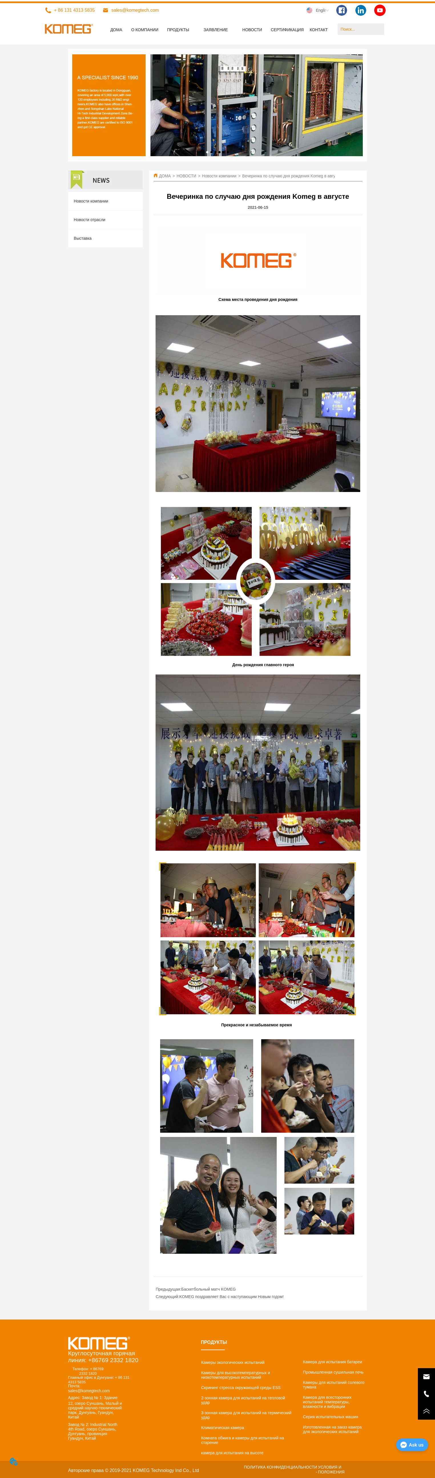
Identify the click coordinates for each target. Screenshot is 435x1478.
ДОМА (165, 176)
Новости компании (219, 176)
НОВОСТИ (186, 176)
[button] (178, 29)
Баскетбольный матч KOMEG (208, 1289)
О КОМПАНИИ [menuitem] (144, 29)
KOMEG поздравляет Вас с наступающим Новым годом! (231, 1296)
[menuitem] (178, 30)
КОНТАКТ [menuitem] (319, 29)
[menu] (217, 30)
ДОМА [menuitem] (116, 29)
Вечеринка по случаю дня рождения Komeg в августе (291, 176)
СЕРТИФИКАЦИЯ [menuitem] (287, 29)
